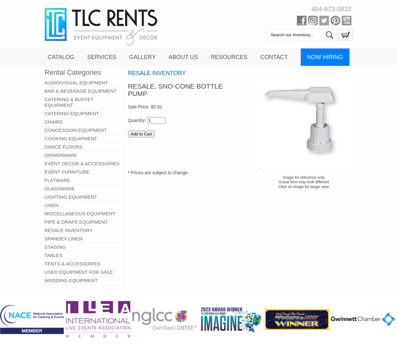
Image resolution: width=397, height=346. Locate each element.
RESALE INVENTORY (69, 230)
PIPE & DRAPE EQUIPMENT (76, 222)
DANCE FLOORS (63, 147)
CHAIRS (54, 122)
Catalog (60, 57)
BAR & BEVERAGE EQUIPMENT (81, 91)
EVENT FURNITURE (67, 172)
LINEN (52, 205)
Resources (229, 57)
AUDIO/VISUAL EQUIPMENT (76, 82)
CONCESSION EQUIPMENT (76, 130)
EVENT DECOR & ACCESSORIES (82, 163)
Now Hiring (325, 57)
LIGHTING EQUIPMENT (71, 197)
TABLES (54, 255)
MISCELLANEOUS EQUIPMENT (80, 213)
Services (102, 57)
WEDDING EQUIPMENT (71, 280)
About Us (183, 57)
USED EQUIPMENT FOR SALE (79, 272)
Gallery (142, 57)
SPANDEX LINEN (64, 238)
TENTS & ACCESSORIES (73, 263)
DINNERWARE (61, 155)
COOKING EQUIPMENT (71, 138)
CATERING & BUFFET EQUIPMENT (69, 102)
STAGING (55, 247)
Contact (274, 57)
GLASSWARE (60, 188)
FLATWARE (57, 180)
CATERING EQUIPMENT (72, 113)
